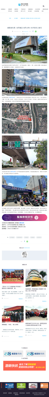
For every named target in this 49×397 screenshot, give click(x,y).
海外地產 (30, 11)
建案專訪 (16, 9)
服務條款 (10, 393)
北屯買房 (26, 237)
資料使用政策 (22, 393)
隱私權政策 (15, 393)
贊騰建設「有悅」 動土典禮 (10, 324)
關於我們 (5, 393)
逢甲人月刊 (23, 11)
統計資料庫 (37, 9)
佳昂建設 (32, 237)
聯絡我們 (16, 394)
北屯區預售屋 (19, 237)
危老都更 (16, 11)
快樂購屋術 (30, 9)
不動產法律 (23, 9)
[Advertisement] (24, 380)
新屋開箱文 (3, 9)
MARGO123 (26, 31)
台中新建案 (12, 237)
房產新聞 (10, 9)
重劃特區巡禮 (45, 9)
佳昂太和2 (12, 97)
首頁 (10, 18)
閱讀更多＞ (21, 298)
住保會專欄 (36, 11)
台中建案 (16, 18)
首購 (42, 11)
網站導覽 (28, 393)
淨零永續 (10, 11)
